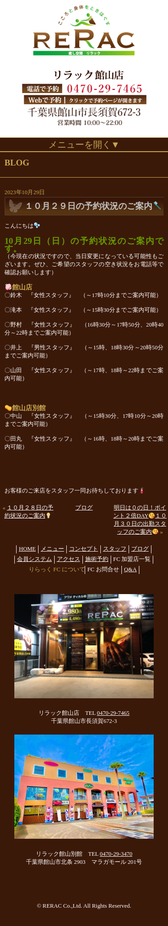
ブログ (84, 508)
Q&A (130, 569)
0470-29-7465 (113, 713)
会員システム (34, 559)
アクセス (68, 559)
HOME (27, 549)
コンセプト (83, 549)
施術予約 (96, 559)
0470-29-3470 (116, 854)
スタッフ (114, 549)
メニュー (52, 549)
